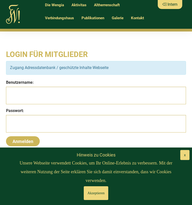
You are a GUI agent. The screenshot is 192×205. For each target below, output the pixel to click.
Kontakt (137, 18)
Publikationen (93, 18)
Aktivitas (79, 5)
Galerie (118, 18)
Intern (170, 4)
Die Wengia (54, 5)
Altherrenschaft (107, 5)
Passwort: (15, 110)
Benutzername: (20, 82)
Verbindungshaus (59, 18)
